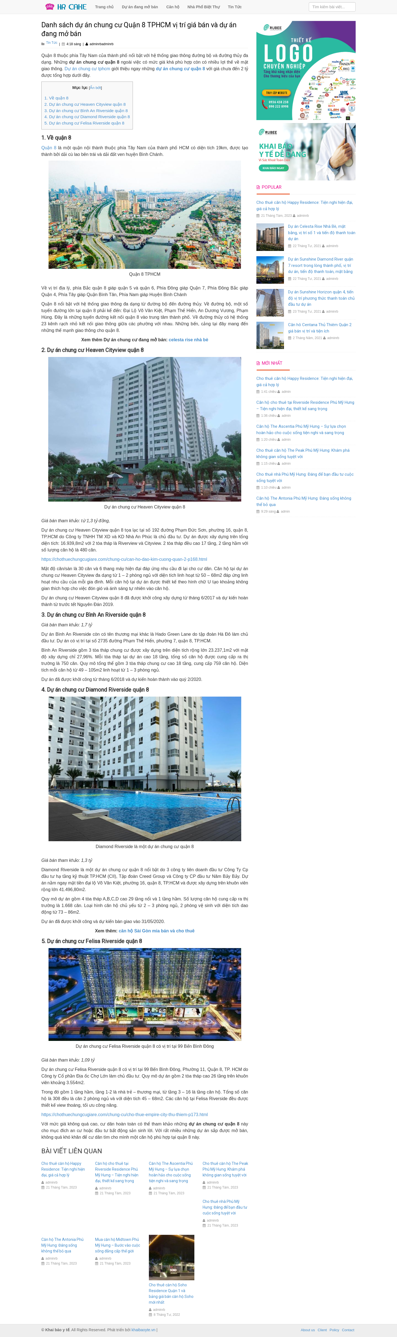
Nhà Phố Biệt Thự (203, 7)
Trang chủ (104, 7)
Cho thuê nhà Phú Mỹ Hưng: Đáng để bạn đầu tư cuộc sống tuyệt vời (225, 1207)
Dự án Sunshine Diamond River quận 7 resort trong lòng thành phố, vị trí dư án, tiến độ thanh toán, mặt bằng (320, 265)
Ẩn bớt (95, 88)
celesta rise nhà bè (188, 339)
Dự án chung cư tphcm (87, 68)
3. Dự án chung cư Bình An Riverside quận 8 (86, 110)
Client (322, 1330)
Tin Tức (235, 7)
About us (308, 1330)
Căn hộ (172, 7)
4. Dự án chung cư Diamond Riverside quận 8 (87, 116)
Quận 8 (48, 147)
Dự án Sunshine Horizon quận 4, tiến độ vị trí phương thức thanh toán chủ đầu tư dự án (321, 298)
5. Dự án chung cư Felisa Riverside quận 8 (84, 123)
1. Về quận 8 (56, 98)
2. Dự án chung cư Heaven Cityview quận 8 (85, 104)
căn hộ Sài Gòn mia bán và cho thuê (157, 931)
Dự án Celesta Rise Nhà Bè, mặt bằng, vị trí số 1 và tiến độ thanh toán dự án (321, 232)
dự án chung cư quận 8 (180, 68)
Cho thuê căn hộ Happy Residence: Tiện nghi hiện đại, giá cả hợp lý (63, 1169)
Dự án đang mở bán (140, 7)
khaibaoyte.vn (143, 1330)
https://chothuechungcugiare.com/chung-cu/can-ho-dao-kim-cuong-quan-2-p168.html (124, 559)
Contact (348, 1330)
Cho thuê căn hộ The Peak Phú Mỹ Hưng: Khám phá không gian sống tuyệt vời (225, 1169)
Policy (334, 1330)
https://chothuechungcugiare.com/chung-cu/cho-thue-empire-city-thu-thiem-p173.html (124, 1114)
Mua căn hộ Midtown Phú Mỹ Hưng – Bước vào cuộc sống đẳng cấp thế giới (117, 1245)
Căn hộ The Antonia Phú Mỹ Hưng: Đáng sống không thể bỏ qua (62, 1245)
